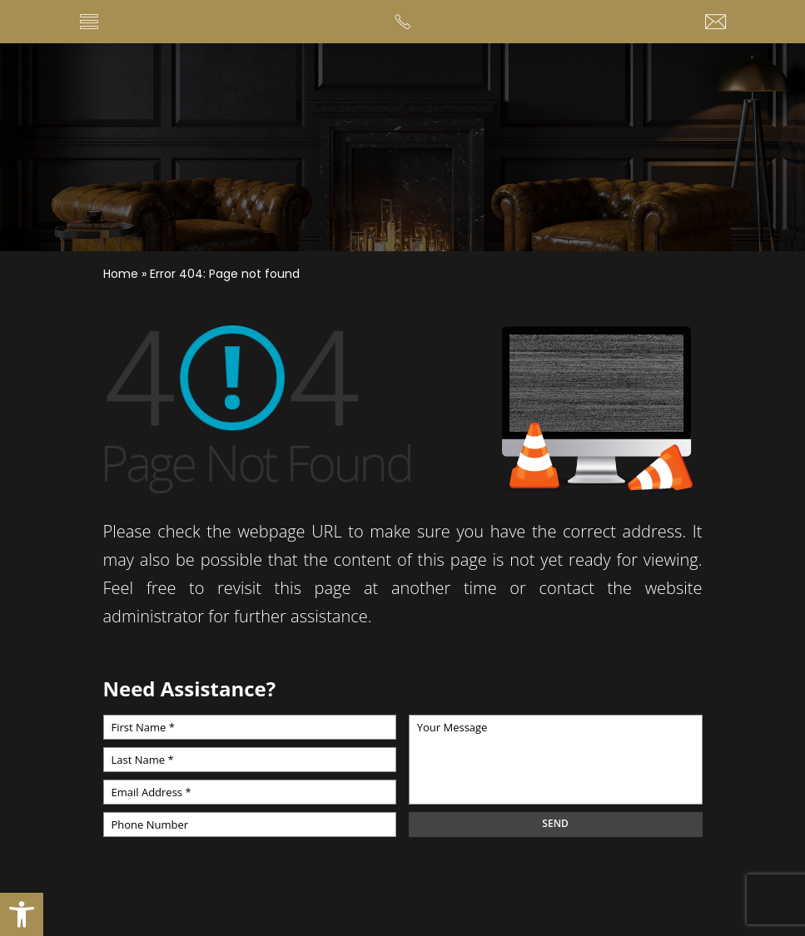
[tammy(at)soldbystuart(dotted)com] (715, 22)
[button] (21, 914)
